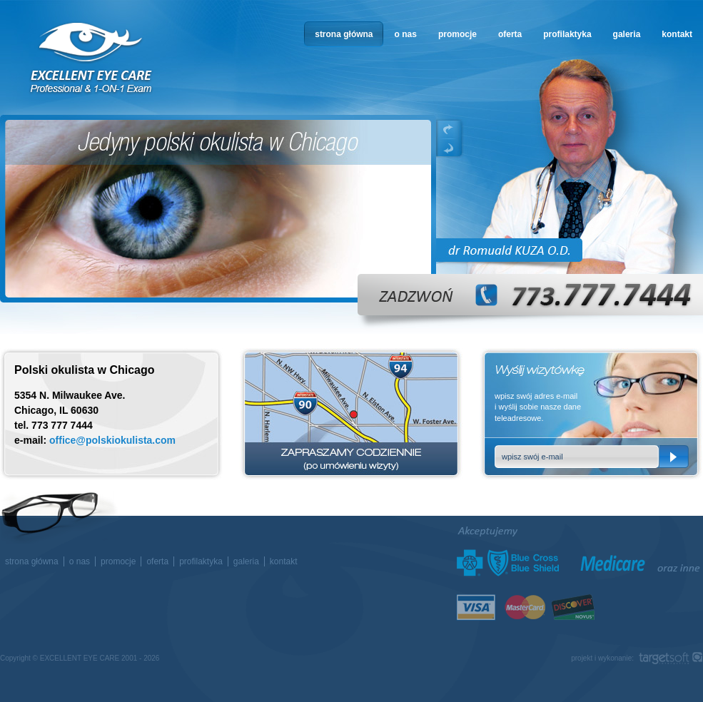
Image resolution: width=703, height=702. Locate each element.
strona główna (344, 34)
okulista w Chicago (92, 58)
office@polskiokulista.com (112, 440)
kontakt (677, 34)
